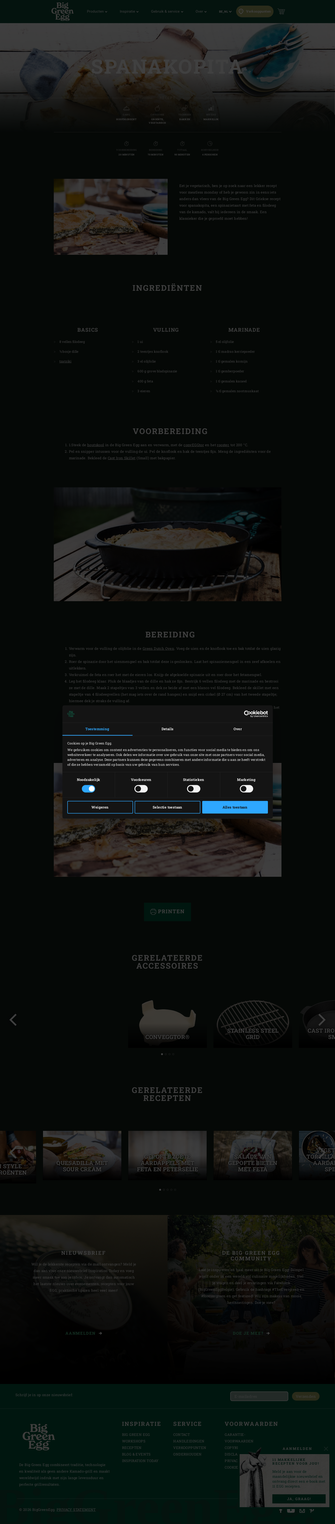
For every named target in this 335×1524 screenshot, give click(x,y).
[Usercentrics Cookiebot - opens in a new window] (247, 713)
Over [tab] (238, 728)
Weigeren (99, 807)
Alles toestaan (235, 807)
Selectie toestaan (167, 807)
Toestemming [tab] (97, 728)
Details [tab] (168, 728)
